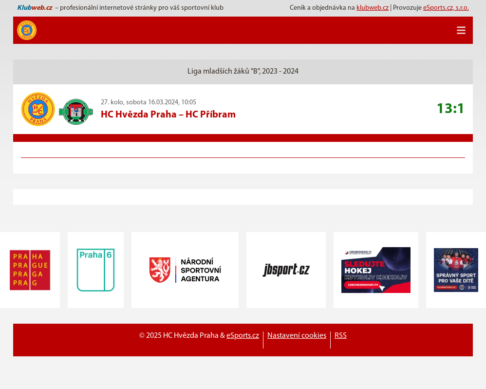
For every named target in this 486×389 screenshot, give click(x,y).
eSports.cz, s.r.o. (446, 8)
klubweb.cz (372, 8)
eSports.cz (242, 336)
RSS (341, 336)
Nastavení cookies (296, 336)
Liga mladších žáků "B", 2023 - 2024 (243, 72)
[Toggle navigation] (461, 30)
